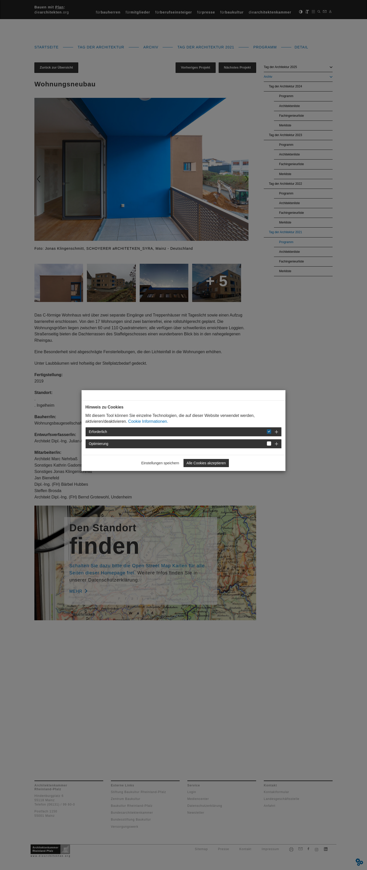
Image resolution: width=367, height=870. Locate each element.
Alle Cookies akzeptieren (206, 463)
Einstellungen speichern (160, 463)
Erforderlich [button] (98, 432)
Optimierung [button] (98, 444)
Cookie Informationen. (148, 421)
